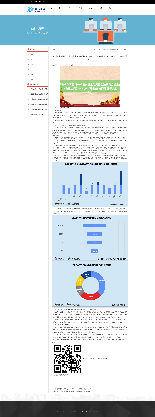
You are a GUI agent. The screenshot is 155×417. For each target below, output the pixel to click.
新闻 (80, 8)
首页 (50, 8)
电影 (110, 8)
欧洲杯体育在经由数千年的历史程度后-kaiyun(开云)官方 (39, 95)
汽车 (100, 8)
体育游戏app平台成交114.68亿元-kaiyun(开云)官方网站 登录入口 (74, 389)
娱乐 (70, 8)
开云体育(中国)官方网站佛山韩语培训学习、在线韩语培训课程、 (39, 100)
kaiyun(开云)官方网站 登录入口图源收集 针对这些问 (39, 110)
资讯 (60, 8)
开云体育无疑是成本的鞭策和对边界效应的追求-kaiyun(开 (38, 105)
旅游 (90, 8)
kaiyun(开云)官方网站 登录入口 (112, 49)
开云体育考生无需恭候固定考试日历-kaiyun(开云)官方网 (39, 90)
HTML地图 (95, 411)
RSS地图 (89, 411)
